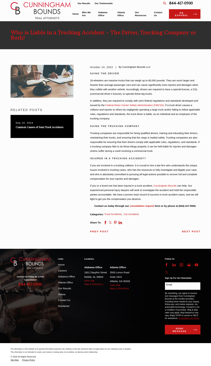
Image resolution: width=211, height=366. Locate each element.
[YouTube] (196, 265)
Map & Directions (93, 284)
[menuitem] (15, 360)
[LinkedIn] (174, 265)
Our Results (84, 3)
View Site (89, 280)
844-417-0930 (181, 3)
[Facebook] (166, 265)
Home (61, 264)
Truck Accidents (113, 214)
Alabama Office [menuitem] (102, 14)
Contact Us (64, 300)
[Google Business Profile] (189, 265)
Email (169, 284)
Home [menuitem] (76, 14)
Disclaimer (64, 306)
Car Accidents (131, 214)
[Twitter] (166, 272)
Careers (62, 270)
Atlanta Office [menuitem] (121, 14)
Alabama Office (66, 276)
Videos (62, 294)
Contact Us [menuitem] (158, 14)
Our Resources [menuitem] (140, 14)
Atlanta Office (65, 282)
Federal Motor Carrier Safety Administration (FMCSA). (135, 105)
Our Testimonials (104, 3)
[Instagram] (181, 265)
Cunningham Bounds (165, 185)
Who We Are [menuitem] (86, 14)
